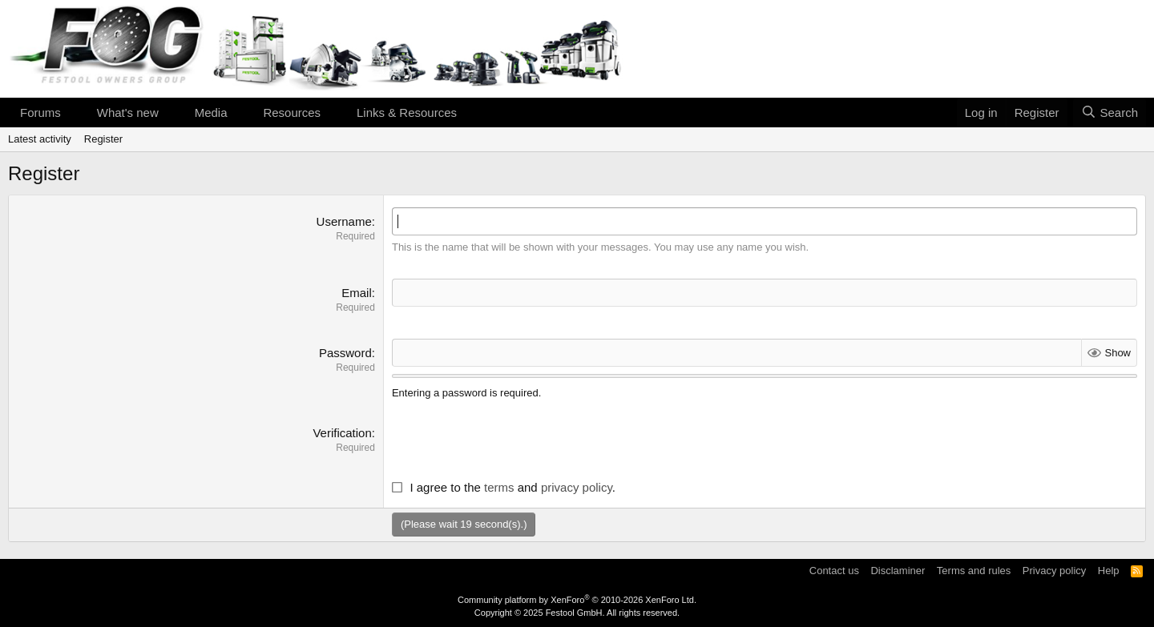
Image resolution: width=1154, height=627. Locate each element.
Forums (40, 112)
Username (344, 221)
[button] (74, 112)
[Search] (1109, 112)
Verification (342, 433)
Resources (292, 112)
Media (211, 112)
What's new (128, 112)
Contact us (834, 571)
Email (356, 292)
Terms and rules (974, 571)
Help (1109, 571)
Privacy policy (1054, 571)
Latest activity (39, 139)
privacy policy (576, 487)
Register (103, 139)
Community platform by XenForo (577, 600)
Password (345, 353)
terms (499, 487)
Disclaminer (897, 571)
